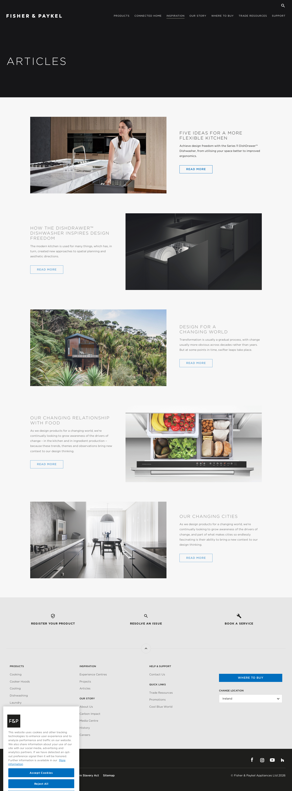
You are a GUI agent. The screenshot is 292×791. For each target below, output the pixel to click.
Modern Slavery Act (85, 775)
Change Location (231, 690)
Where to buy (250, 677)
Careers (84, 734)
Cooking (15, 674)
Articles (84, 688)
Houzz (282, 760)
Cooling (15, 688)
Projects (85, 681)
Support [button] (279, 15)
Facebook (252, 760)
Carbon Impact (89, 713)
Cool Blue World (160, 706)
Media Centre (88, 720)
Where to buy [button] (222, 15)
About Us (86, 706)
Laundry (15, 702)
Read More (196, 169)
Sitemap (109, 775)
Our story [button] (197, 15)
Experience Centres (93, 674)
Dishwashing (19, 695)
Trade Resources (161, 692)
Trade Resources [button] (253, 15)
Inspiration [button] (175, 15)
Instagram (262, 760)
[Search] (283, 5)
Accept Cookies (41, 779)
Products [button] (122, 15)
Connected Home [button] (148, 15)
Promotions (157, 699)
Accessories (18, 709)
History (84, 727)
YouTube (272, 760)
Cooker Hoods (20, 681)
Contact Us (157, 674)
